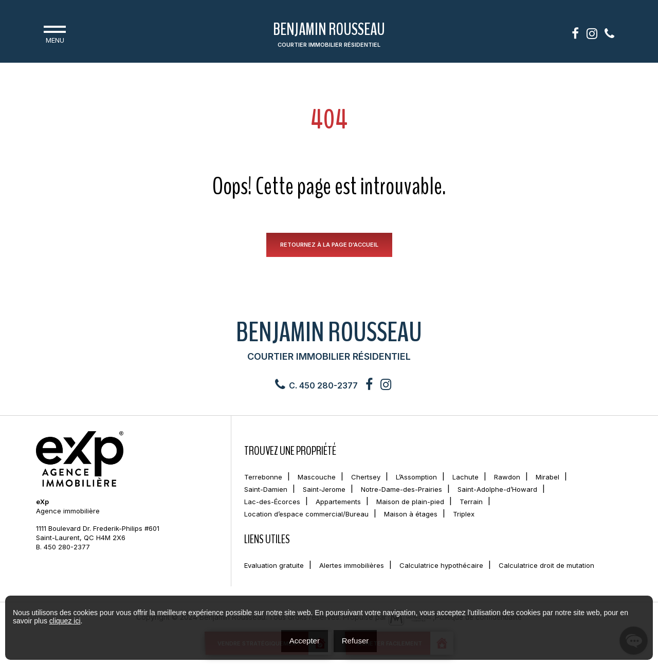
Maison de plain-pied (410, 502)
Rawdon (507, 478)
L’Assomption (416, 478)
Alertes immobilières (351, 566)
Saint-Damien (265, 490)
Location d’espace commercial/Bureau (306, 515)
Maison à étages (410, 515)
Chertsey (365, 478)
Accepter (304, 640)
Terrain (471, 502)
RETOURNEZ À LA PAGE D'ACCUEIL (329, 245)
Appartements (338, 502)
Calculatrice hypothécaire (441, 566)
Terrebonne (263, 478)
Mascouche (317, 478)
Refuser (355, 640)
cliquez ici (65, 621)
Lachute (465, 478)
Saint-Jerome (324, 490)
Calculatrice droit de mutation (546, 566)
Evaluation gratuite (274, 566)
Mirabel (547, 478)
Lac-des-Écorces (272, 502)
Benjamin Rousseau (329, 35)
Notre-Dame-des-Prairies (401, 490)
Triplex (463, 515)
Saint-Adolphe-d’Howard (497, 490)
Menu (55, 33)
